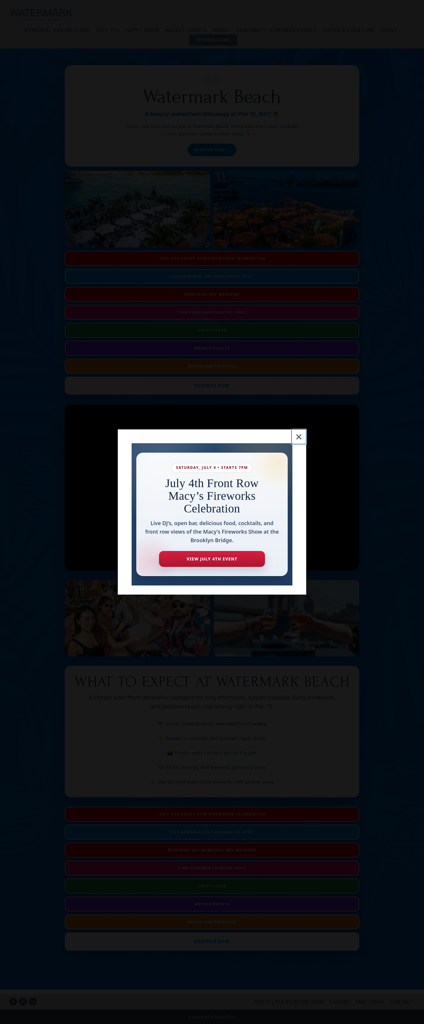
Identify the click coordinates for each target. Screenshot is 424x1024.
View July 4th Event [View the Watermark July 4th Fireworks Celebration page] (212, 559)
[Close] (299, 436)
